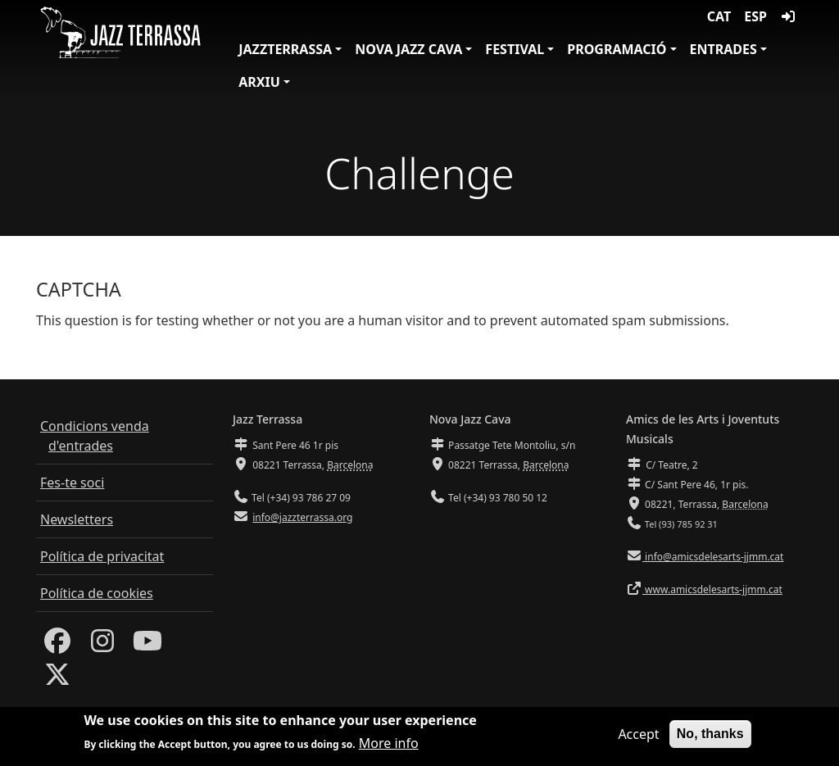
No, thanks (710, 734)
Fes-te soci (72, 483)
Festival (514, 49)
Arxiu (259, 82)
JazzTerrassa (285, 49)
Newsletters (76, 519)
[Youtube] (147, 646)
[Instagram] (102, 646)
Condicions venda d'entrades (94, 436)
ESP (755, 16)
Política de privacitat (102, 556)
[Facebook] (57, 646)
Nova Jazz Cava (408, 49)
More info (389, 743)
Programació (616, 49)
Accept (638, 734)
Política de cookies (96, 593)
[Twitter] (57, 679)
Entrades (723, 49)
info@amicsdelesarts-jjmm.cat (712, 557)
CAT (719, 16)
